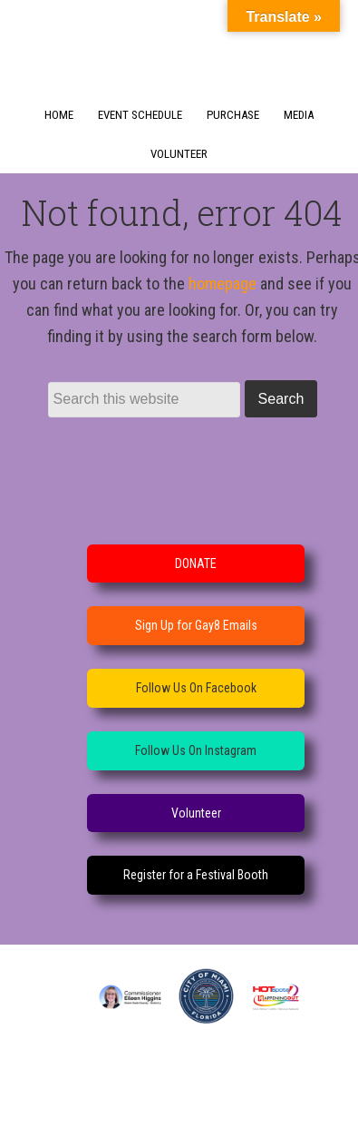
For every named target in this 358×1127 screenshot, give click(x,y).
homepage (222, 283)
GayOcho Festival (179, 42)
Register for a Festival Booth (195, 874)
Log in (215, 1104)
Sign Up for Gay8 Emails (196, 625)
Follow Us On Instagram (195, 750)
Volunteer (196, 813)
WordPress (157, 1104)
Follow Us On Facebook (196, 688)
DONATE (196, 563)
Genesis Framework (280, 1081)
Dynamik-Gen (166, 1081)
